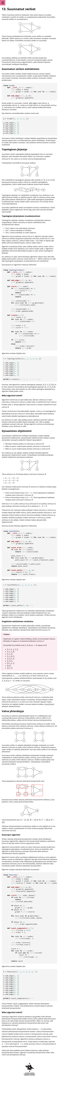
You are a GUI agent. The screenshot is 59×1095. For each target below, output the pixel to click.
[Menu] (2, 2)
